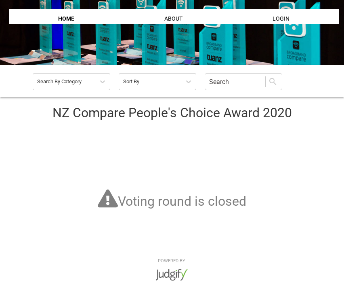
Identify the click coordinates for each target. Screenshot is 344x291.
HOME (66, 18)
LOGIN (281, 18)
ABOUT (173, 18)
